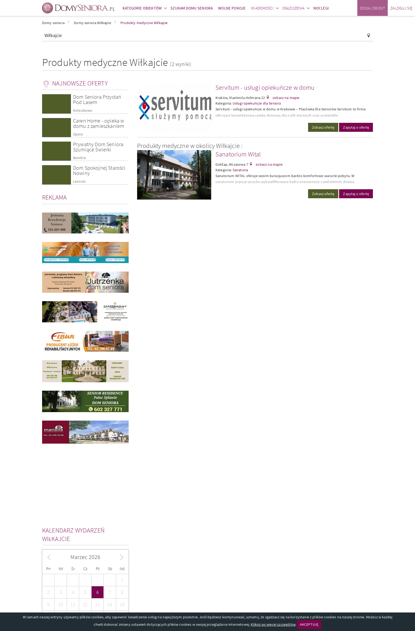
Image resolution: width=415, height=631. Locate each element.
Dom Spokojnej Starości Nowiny (99, 170)
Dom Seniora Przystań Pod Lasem (97, 99)
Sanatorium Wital (238, 154)
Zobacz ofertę (323, 127)
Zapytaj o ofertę (356, 127)
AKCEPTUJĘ (309, 624)
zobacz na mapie (286, 97)
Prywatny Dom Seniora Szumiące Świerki (98, 147)
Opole (78, 134)
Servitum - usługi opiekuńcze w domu (265, 87)
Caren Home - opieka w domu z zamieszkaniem (98, 123)
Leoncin (79, 181)
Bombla (79, 158)
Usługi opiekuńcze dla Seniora (257, 103)
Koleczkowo (83, 110)
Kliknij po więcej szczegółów (273, 624)
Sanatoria (240, 170)
